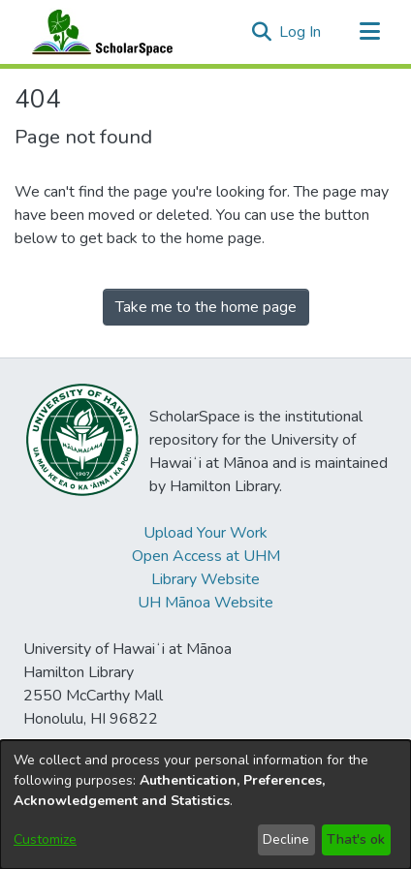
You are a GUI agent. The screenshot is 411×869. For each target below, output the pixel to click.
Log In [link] (301, 32)
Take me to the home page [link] (206, 307)
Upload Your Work (205, 532)
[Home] (98, 32)
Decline (286, 839)
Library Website (205, 579)
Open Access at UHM (206, 556)
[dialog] (205, 804)
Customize (45, 839)
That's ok (356, 839)
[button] (261, 32)
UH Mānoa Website (205, 602)
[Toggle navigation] (369, 32)
